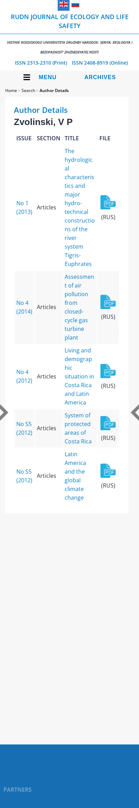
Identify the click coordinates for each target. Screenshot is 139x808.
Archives (100, 77)
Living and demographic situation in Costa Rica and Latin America (79, 376)
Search (28, 90)
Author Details (54, 90)
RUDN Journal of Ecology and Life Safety (69, 34)
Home (11, 90)
